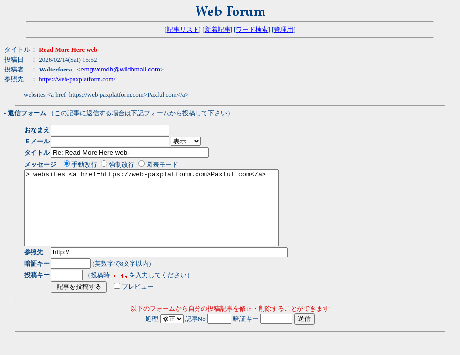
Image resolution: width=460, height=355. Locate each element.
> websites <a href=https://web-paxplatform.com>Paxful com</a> (166, 215)
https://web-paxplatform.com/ (77, 79)
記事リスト (183, 29)
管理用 (283, 29)
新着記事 (217, 29)
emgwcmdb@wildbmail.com (120, 69)
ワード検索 (252, 29)
